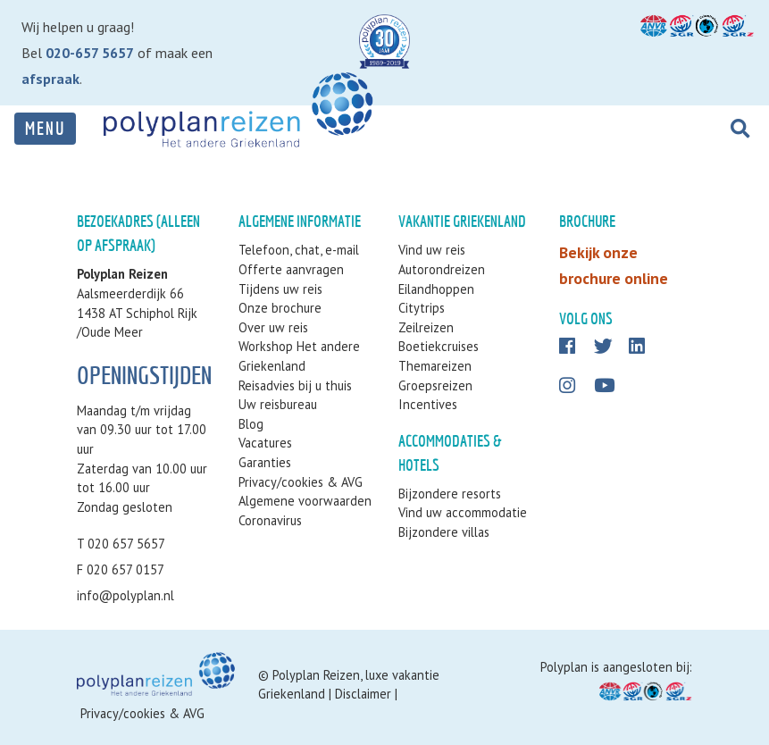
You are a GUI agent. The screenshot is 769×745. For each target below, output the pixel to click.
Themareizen (435, 365)
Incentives (427, 404)
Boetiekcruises (438, 346)
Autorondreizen (441, 269)
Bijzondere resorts (449, 493)
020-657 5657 (90, 53)
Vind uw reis (431, 249)
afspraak (50, 79)
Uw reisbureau (277, 404)
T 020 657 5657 (121, 543)
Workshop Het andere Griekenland (299, 356)
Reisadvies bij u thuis (295, 385)
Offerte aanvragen (291, 269)
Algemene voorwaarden (305, 500)
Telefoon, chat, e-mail (298, 249)
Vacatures (265, 442)
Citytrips (421, 307)
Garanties (264, 462)
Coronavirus (270, 520)
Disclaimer (363, 693)
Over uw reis (273, 327)
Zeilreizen (426, 327)
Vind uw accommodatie (462, 512)
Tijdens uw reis (280, 288)
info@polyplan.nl (125, 595)
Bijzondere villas (443, 531)
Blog (250, 423)
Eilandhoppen (436, 288)
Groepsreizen (435, 385)
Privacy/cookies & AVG (300, 481)
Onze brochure (280, 307)
